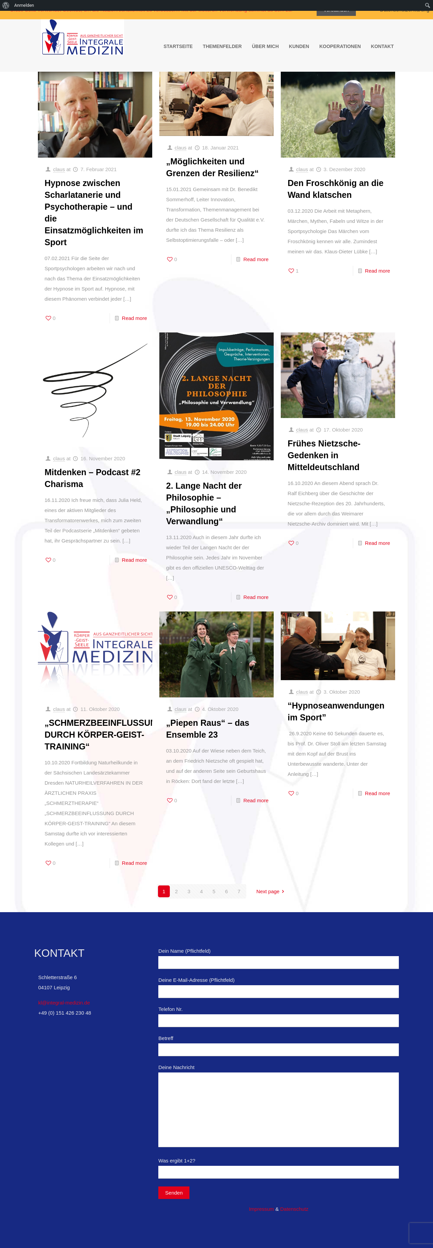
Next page (271, 891)
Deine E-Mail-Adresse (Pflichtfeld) (278, 987)
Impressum (261, 1209)
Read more (134, 318)
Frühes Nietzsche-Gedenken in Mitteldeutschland (324, 455)
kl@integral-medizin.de (64, 1003)
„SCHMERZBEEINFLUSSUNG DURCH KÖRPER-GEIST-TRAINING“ (104, 734)
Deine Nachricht (278, 1105)
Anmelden (24, 5)
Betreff (278, 1045)
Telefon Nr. (278, 1016)
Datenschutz (294, 1209)
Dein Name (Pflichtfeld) (278, 958)
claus (59, 169)
